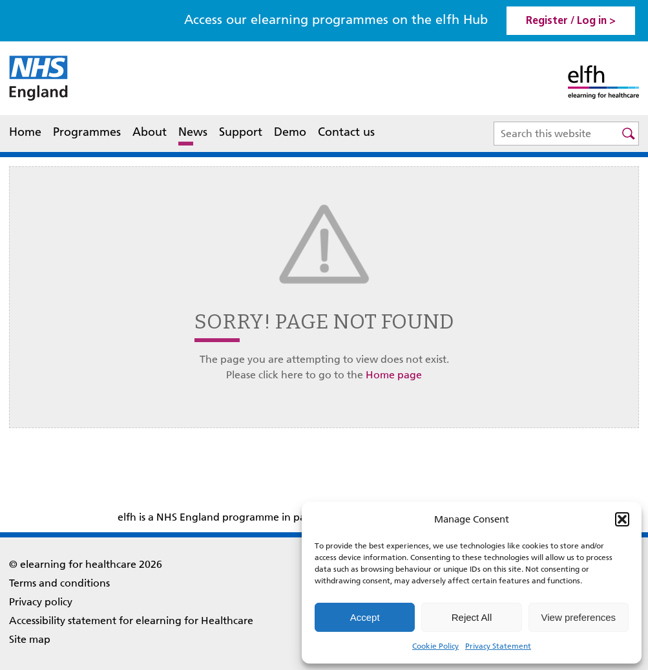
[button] (622, 519)
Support (240, 132)
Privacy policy (40, 602)
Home (25, 132)
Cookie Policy (435, 646)
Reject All (472, 617)
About (149, 134)
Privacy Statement (498, 646)
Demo (290, 132)
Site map (29, 639)
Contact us (346, 132)
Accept (365, 617)
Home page (394, 375)
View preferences (578, 617)
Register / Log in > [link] (571, 21)
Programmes (87, 132)
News (192, 132)
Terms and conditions (59, 583)
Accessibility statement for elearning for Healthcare (131, 620)
